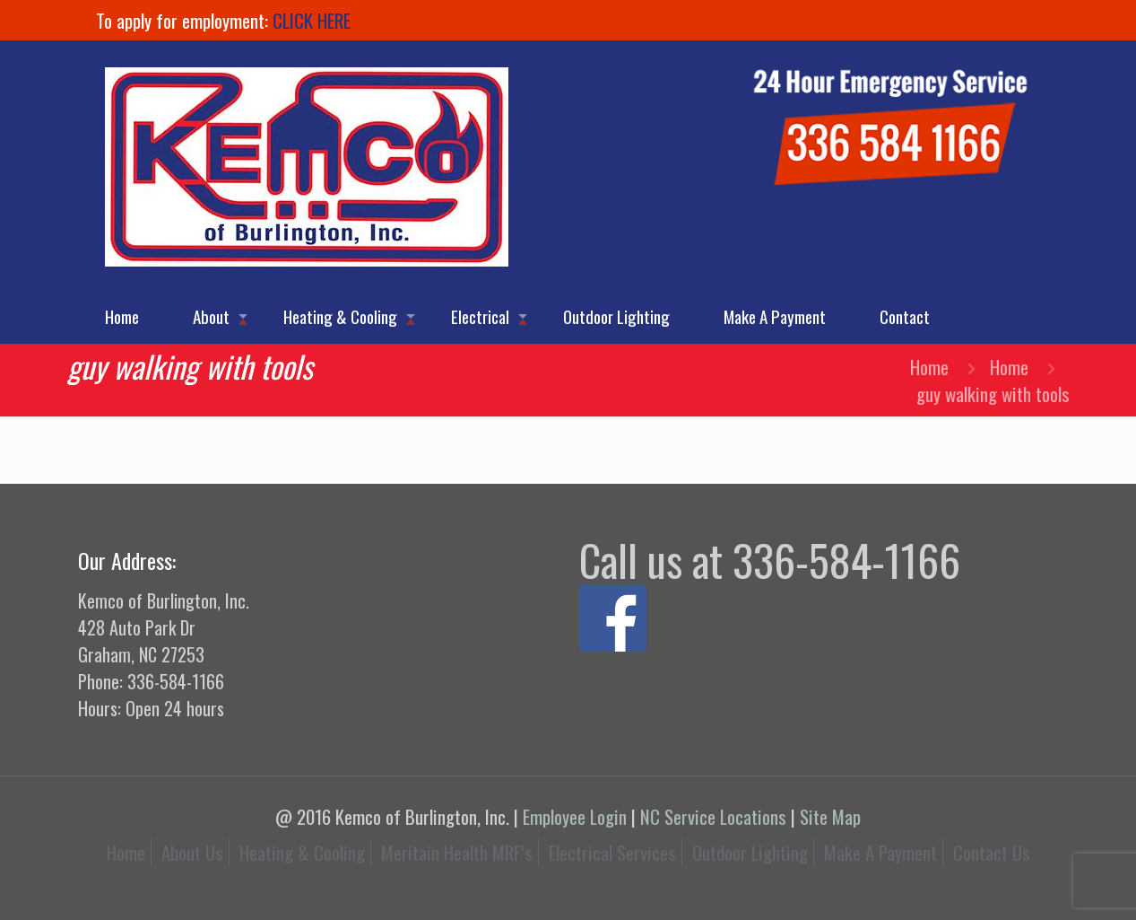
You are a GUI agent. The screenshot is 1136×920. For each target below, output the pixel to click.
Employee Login (575, 816)
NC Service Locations (713, 816)
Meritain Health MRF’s (457, 852)
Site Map (830, 816)
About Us (192, 852)
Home (929, 367)
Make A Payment (880, 852)
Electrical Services (612, 852)
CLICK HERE (312, 20)
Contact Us (991, 852)
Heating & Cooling (302, 852)
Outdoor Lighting (750, 852)
